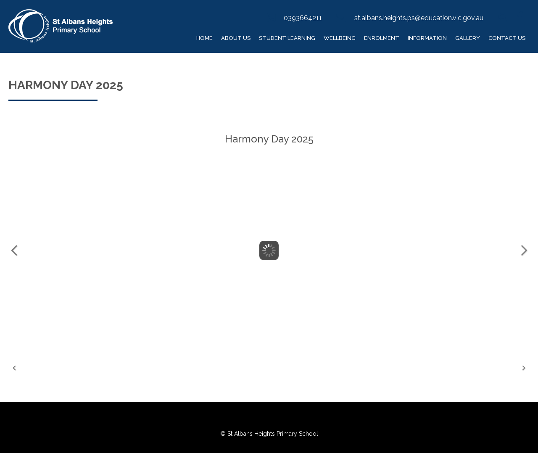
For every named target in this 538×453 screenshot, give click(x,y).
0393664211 (303, 18)
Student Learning (287, 38)
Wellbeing (340, 38)
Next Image (524, 250)
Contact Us (506, 38)
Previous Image (14, 250)
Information (427, 38)
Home (204, 38)
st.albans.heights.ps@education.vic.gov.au (418, 18)
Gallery (467, 38)
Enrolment (381, 38)
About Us (236, 38)
